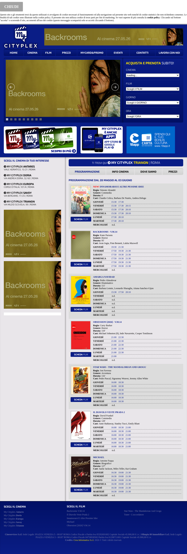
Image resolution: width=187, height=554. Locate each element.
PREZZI (66, 52)
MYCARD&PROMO (92, 52)
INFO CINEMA (120, 171)
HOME (14, 52)
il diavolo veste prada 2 (78, 514)
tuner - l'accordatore (134, 514)
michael (70, 522)
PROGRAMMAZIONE (87, 171)
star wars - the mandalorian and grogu (142, 511)
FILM (48, 52)
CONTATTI (142, 52)
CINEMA (32, 52)
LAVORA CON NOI (169, 52)
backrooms (76, 511)
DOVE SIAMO (148, 171)
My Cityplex (14, 512)
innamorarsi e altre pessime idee (82, 518)
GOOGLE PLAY (109, 146)
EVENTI (118, 52)
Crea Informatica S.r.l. (84, 540)
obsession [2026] (78, 525)
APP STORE (112, 141)
